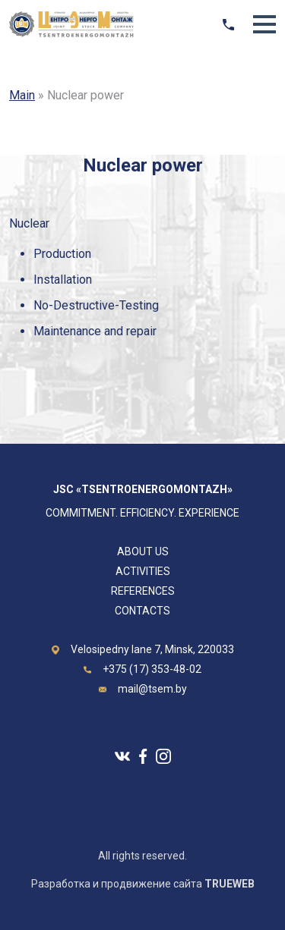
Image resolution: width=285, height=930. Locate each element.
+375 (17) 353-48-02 (152, 669)
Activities (143, 571)
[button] (264, 24)
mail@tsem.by (152, 689)
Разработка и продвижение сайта (143, 884)
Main (22, 95)
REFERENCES (143, 591)
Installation (62, 279)
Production (62, 254)
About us (143, 551)
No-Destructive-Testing (96, 305)
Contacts (142, 611)
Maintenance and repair (95, 331)
